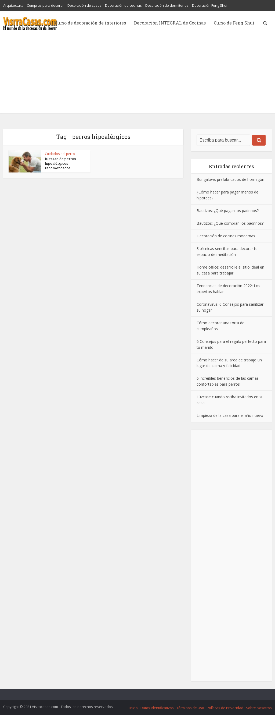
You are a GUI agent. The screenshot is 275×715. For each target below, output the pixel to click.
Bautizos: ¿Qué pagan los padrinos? (228, 210)
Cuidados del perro (60, 154)
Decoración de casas (84, 5)
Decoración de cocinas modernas (226, 235)
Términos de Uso (190, 707)
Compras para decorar (45, 5)
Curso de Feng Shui (234, 23)
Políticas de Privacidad (225, 707)
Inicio (133, 707)
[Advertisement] (137, 75)
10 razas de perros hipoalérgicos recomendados (60, 163)
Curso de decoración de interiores (90, 23)
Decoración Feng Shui (209, 5)
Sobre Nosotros (259, 707)
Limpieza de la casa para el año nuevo (230, 415)
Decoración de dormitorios (167, 5)
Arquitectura (13, 5)
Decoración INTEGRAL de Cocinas (170, 23)
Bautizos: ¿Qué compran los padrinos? (230, 223)
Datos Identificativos (157, 707)
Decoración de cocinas (123, 5)
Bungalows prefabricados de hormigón (230, 179)
